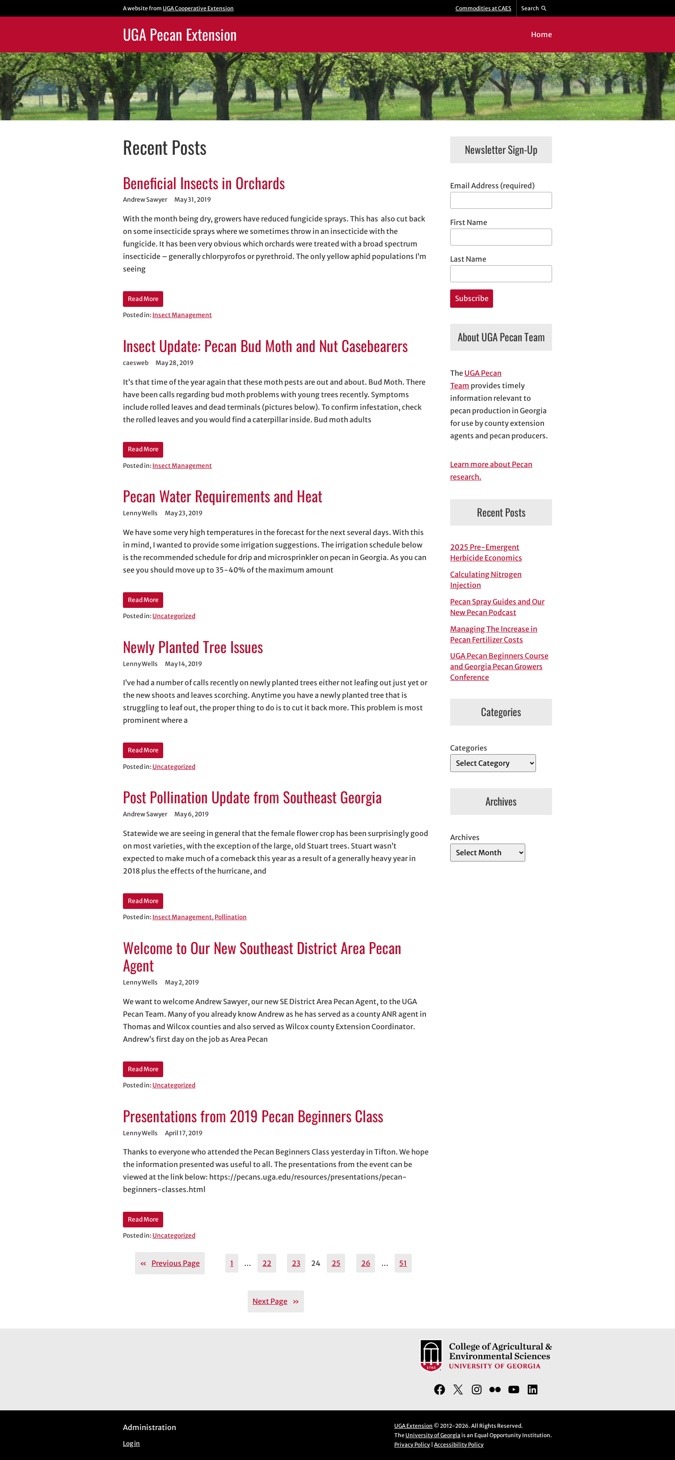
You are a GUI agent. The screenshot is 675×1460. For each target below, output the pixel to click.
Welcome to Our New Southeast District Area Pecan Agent (262, 957)
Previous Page (170, 1263)
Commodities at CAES (483, 8)
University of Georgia (432, 1435)
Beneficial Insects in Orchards (204, 183)
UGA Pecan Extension (180, 34)
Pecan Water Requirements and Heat (222, 496)
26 (366, 1263)
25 (336, 1263)
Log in (131, 1443)
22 (266, 1263)
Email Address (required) (492, 185)
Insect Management (182, 315)
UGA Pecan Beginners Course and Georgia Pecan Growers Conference (499, 666)
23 (296, 1263)
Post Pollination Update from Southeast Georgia (252, 797)
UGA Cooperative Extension (198, 8)
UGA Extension (413, 1425)
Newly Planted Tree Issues (193, 647)
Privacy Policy (412, 1444)
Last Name (468, 259)
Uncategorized (173, 616)
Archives (465, 837)
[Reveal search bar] (534, 8)
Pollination (231, 917)
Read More (143, 299)
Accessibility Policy (459, 1444)
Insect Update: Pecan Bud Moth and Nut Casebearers (265, 346)
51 (403, 1263)
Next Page (276, 1301)
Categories (468, 747)
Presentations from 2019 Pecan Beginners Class (253, 1116)
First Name (468, 222)
